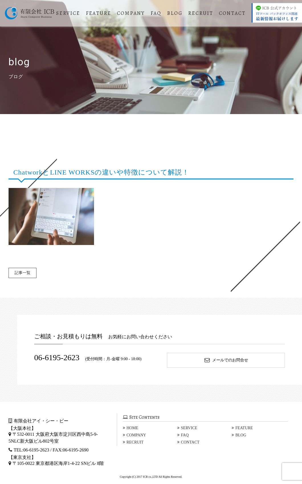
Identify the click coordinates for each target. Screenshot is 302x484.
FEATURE (99, 13)
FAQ (156, 13)
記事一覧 (24, 273)
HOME (132, 428)
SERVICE (69, 13)
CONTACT (233, 13)
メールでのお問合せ (226, 360)
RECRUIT (201, 13)
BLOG (175, 13)
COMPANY (132, 13)
